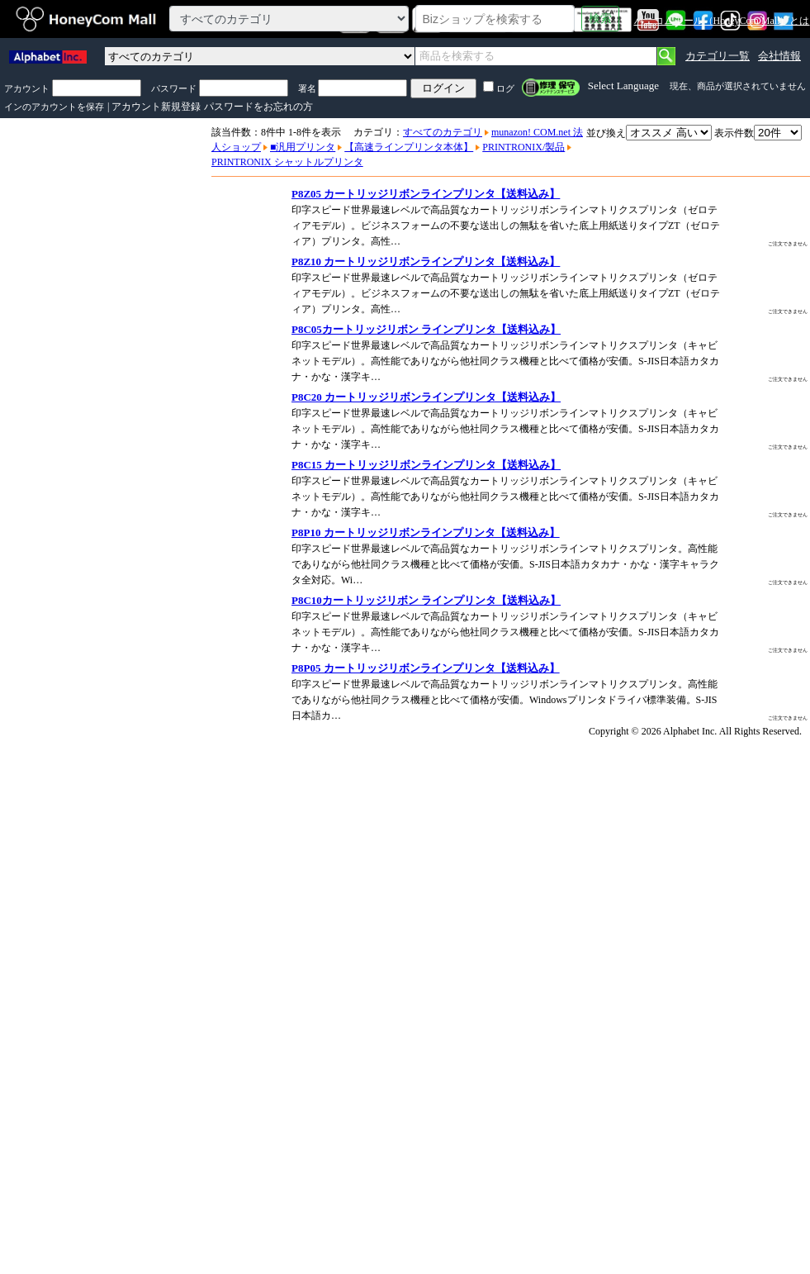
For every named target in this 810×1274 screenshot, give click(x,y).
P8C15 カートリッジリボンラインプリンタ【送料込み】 (426, 465)
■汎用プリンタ (302, 147)
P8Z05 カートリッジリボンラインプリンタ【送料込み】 (425, 194)
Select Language (623, 85)
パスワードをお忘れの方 (258, 106)
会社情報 (779, 56)
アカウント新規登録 (156, 106)
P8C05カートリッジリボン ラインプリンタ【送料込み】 (426, 329)
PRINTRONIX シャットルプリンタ (287, 162)
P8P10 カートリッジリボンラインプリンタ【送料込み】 (425, 532)
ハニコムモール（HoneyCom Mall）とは (722, 20)
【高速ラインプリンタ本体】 (408, 147)
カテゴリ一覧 (717, 56)
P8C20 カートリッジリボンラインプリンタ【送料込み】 (426, 397)
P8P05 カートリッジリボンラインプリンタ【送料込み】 (425, 668)
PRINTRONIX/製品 (523, 147)
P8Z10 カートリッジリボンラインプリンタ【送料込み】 (425, 261)
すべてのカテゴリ (442, 132)
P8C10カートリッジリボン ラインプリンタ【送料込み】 (426, 600)
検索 (600, 18)
